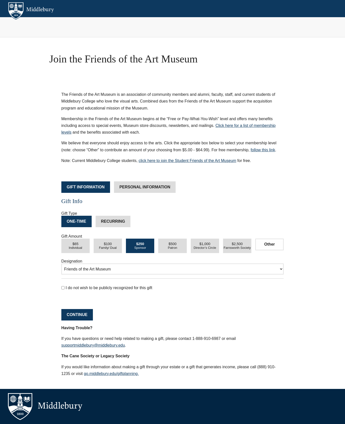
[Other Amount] (269, 244)
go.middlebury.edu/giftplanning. (111, 373)
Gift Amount (71, 236)
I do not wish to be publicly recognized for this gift (106, 288)
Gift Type (69, 213)
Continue (77, 315)
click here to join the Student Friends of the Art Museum (187, 161)
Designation (71, 261)
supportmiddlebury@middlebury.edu (93, 345)
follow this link (263, 150)
